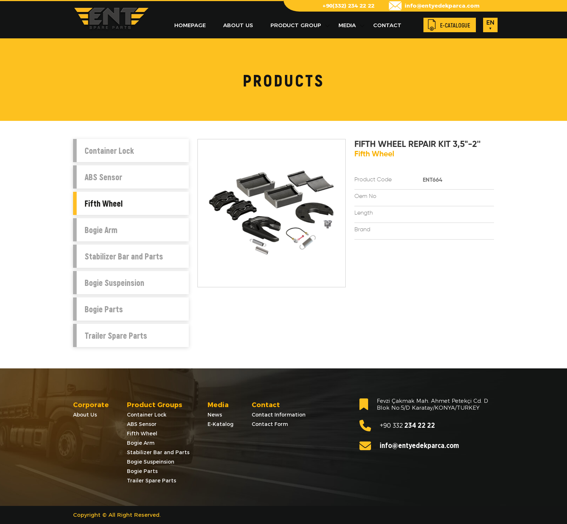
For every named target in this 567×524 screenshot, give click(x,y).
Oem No (365, 196)
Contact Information (279, 414)
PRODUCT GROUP (295, 25)
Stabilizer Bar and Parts (124, 256)
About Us (85, 414)
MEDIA (347, 25)
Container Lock (109, 150)
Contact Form (270, 424)
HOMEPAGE (190, 25)
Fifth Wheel (104, 203)
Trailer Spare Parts (116, 335)
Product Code (373, 180)
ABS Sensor (103, 177)
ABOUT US (238, 25)
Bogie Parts (104, 309)
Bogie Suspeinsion (114, 283)
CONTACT (387, 25)
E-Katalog (221, 424)
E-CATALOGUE (455, 25)
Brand (362, 230)
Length (363, 213)
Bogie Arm (101, 230)
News (215, 414)
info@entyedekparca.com (442, 5)
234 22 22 (397, 425)
